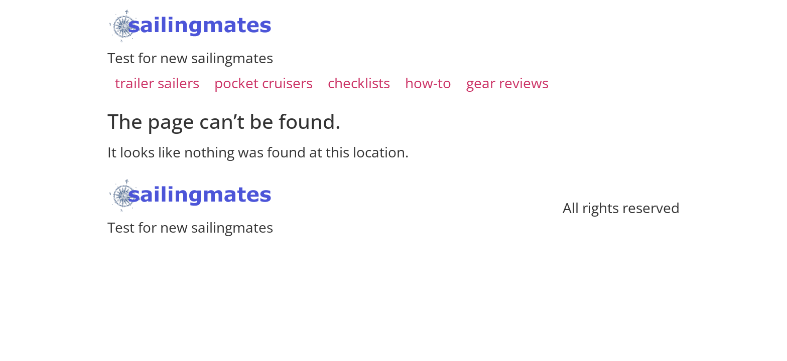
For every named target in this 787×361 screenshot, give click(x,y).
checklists (359, 82)
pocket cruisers (263, 82)
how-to (428, 82)
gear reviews (507, 82)
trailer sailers (157, 82)
